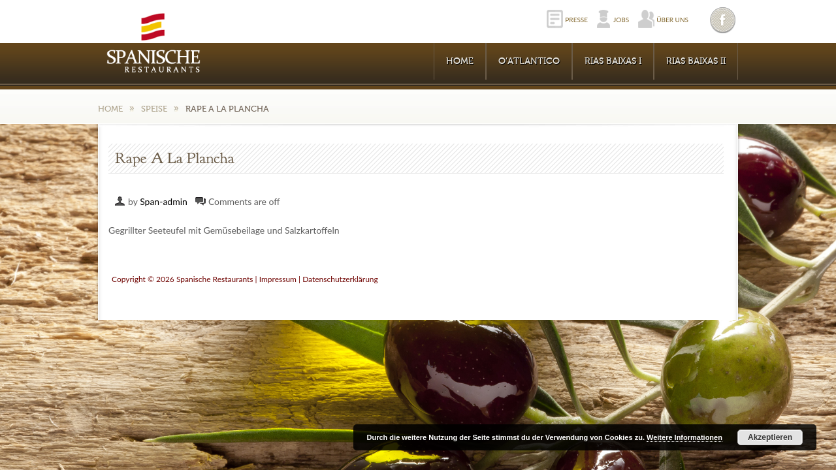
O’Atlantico (529, 61)
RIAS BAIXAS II (696, 61)
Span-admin (163, 201)
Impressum (278, 279)
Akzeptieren (770, 437)
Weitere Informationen (684, 437)
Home (460, 61)
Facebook (724, 20)
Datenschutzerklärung (340, 279)
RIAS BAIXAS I (613, 61)
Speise (154, 109)
